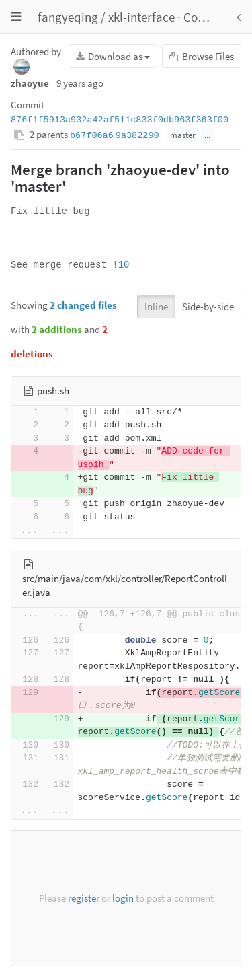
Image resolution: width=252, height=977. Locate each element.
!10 (120, 265)
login (123, 898)
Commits (207, 17)
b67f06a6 (92, 136)
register (83, 898)
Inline (156, 306)
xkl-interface (141, 17)
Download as (113, 56)
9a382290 (137, 136)
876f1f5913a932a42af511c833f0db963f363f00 (119, 120)
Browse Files (201, 56)
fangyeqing (68, 17)
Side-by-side (208, 306)
